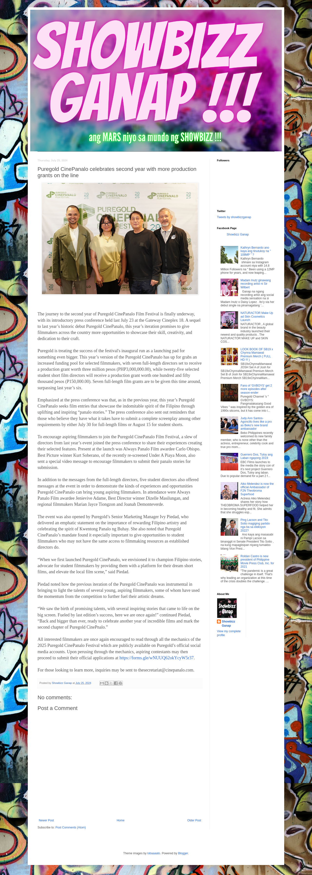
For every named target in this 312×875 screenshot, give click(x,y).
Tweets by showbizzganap (234, 217)
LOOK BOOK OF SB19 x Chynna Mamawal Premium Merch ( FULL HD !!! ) (257, 354)
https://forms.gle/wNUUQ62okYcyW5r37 (156, 657)
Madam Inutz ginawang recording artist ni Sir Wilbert (256, 284)
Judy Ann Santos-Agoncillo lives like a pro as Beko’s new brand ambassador (256, 423)
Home (121, 820)
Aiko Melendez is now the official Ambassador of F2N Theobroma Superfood (257, 489)
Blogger (183, 853)
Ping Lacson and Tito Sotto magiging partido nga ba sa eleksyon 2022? (255, 525)
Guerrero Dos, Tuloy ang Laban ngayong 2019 (257, 456)
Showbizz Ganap (238, 234)
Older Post (194, 820)
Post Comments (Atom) (70, 827)
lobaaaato (153, 853)
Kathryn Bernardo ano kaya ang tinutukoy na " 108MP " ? (256, 251)
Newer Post (46, 820)
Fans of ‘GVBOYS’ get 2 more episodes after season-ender (256, 389)
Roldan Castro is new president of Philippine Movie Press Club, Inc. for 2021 (257, 561)
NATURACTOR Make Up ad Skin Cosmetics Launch (257, 316)
